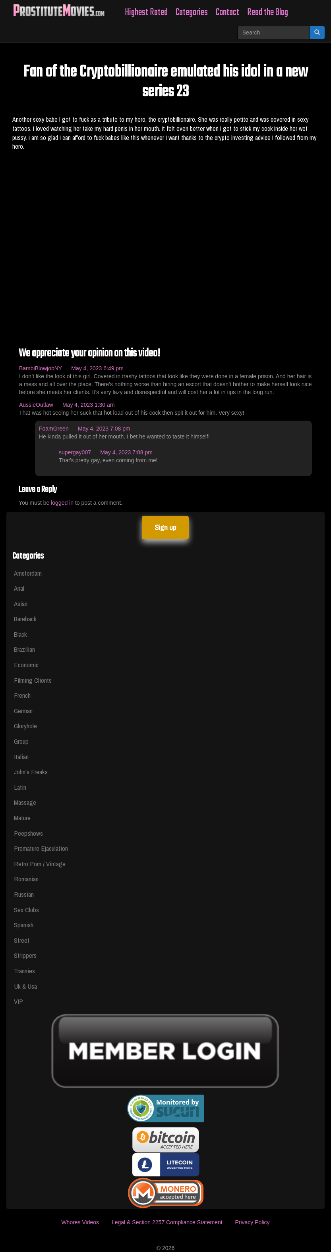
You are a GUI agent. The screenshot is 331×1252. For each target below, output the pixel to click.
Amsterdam (28, 573)
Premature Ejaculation (41, 848)
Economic (26, 664)
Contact (227, 12)
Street (21, 940)
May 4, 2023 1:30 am (88, 405)
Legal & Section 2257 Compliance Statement (167, 1222)
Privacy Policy (252, 1222)
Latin (20, 787)
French (22, 695)
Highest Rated (146, 12)
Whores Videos (80, 1222)
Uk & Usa (25, 986)
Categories (192, 12)
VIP (18, 1001)
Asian (20, 603)
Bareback (25, 618)
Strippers (25, 955)
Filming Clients (33, 680)
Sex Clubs (26, 909)
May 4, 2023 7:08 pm (104, 428)
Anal (19, 588)
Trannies (24, 970)
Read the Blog (267, 12)
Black (20, 634)
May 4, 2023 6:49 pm (97, 368)
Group (21, 741)
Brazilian (24, 649)
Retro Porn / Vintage (40, 863)
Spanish (23, 924)
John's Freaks (31, 771)
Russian (24, 894)
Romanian (26, 878)
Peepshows (28, 833)
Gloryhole (25, 725)
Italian (21, 756)
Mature (22, 817)
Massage (25, 802)
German (23, 710)
